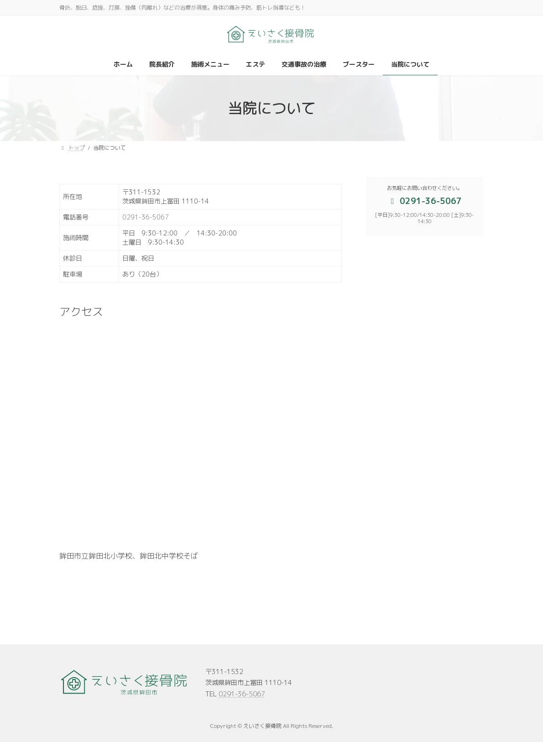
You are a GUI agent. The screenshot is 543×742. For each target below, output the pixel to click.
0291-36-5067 (145, 217)
